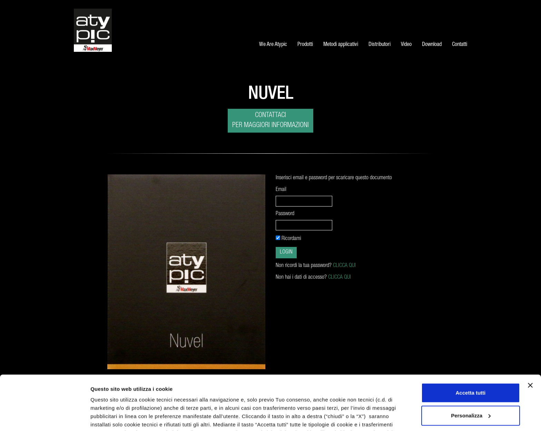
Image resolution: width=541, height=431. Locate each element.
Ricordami (288, 239)
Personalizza (471, 364)
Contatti (459, 45)
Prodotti (305, 45)
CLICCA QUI (344, 266)
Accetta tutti (471, 342)
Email (281, 190)
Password (286, 214)
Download (432, 45)
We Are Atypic (273, 45)
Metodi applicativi (340, 45)
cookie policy (108, 390)
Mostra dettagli (109, 417)
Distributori (379, 45)
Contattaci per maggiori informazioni (270, 120)
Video (406, 45)
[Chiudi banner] (530, 334)
